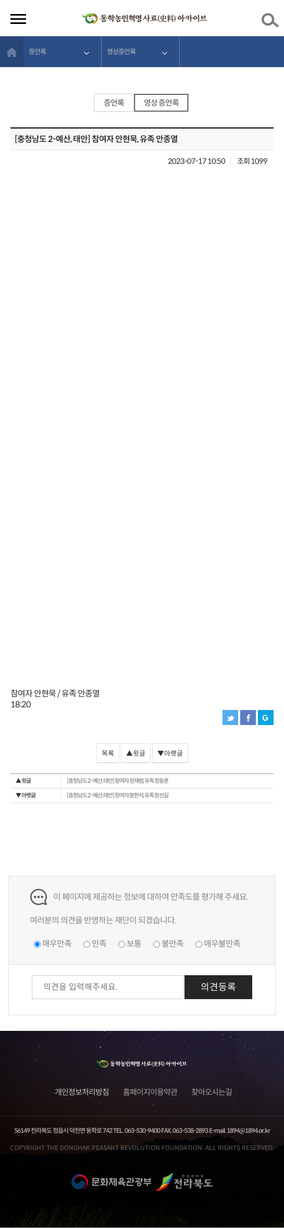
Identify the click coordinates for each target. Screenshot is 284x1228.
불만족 (172, 943)
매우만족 (56, 943)
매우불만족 (222, 943)
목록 (108, 753)
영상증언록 (121, 51)
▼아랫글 (170, 753)
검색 (272, 22)
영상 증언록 (161, 103)
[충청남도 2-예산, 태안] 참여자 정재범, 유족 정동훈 (92, 781)
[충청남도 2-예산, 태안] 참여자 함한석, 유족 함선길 (92, 795)
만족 (99, 943)
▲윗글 (135, 753)
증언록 (37, 51)
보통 (134, 943)
